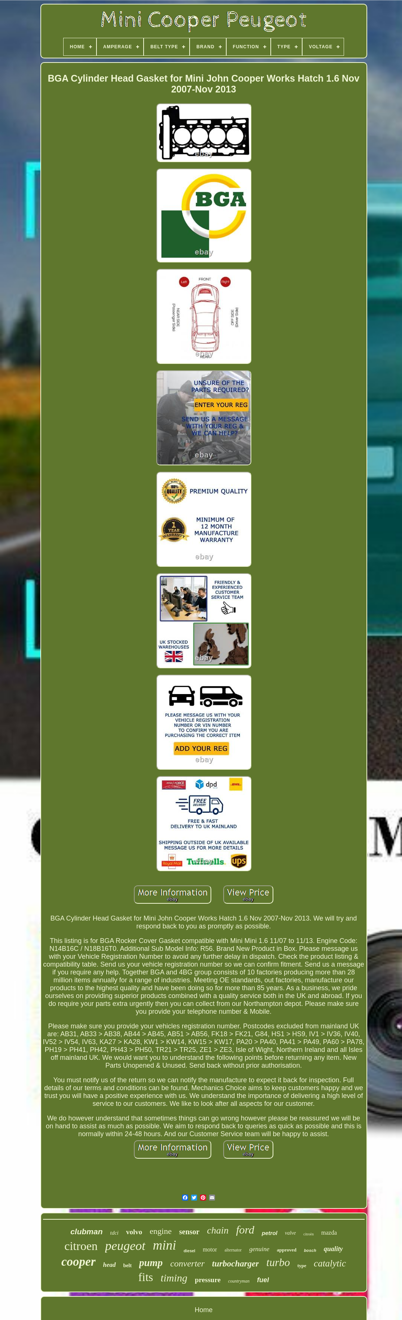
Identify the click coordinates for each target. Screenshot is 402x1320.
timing (173, 1278)
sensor (189, 1232)
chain (217, 1230)
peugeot (125, 1246)
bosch (310, 1250)
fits (145, 1277)
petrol (269, 1233)
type (301, 1265)
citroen (81, 1246)
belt (127, 1265)
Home (203, 1310)
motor (210, 1249)
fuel (263, 1280)
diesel (189, 1250)
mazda (329, 1232)
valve (290, 1233)
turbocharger (235, 1263)
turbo (278, 1262)
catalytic (330, 1263)
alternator (233, 1250)
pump (151, 1262)
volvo (134, 1232)
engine (161, 1231)
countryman (238, 1281)
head (109, 1264)
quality (333, 1249)
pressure (208, 1280)
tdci (114, 1233)
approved (287, 1250)
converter (187, 1263)
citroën (308, 1234)
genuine (259, 1249)
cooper (78, 1261)
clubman (86, 1231)
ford (245, 1229)
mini (164, 1245)
